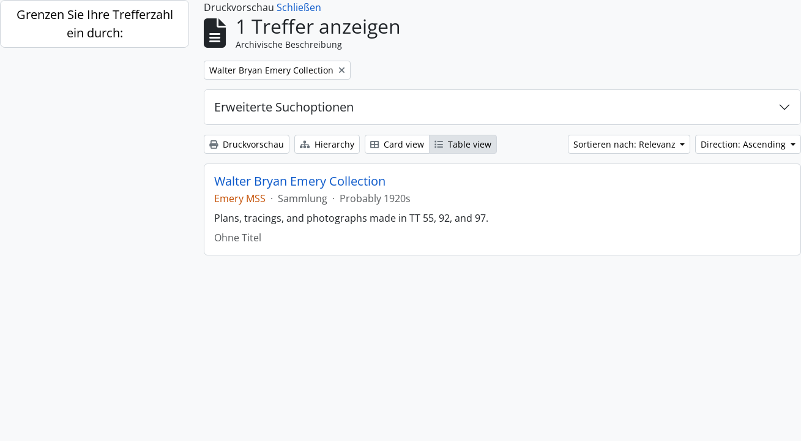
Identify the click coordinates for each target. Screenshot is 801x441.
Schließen (299, 7)
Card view (397, 144)
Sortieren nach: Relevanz (625, 144)
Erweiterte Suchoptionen (284, 107)
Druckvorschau (246, 144)
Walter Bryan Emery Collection (300, 181)
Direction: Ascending (744, 144)
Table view (462, 144)
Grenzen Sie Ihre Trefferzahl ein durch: (95, 23)
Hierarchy (327, 144)
